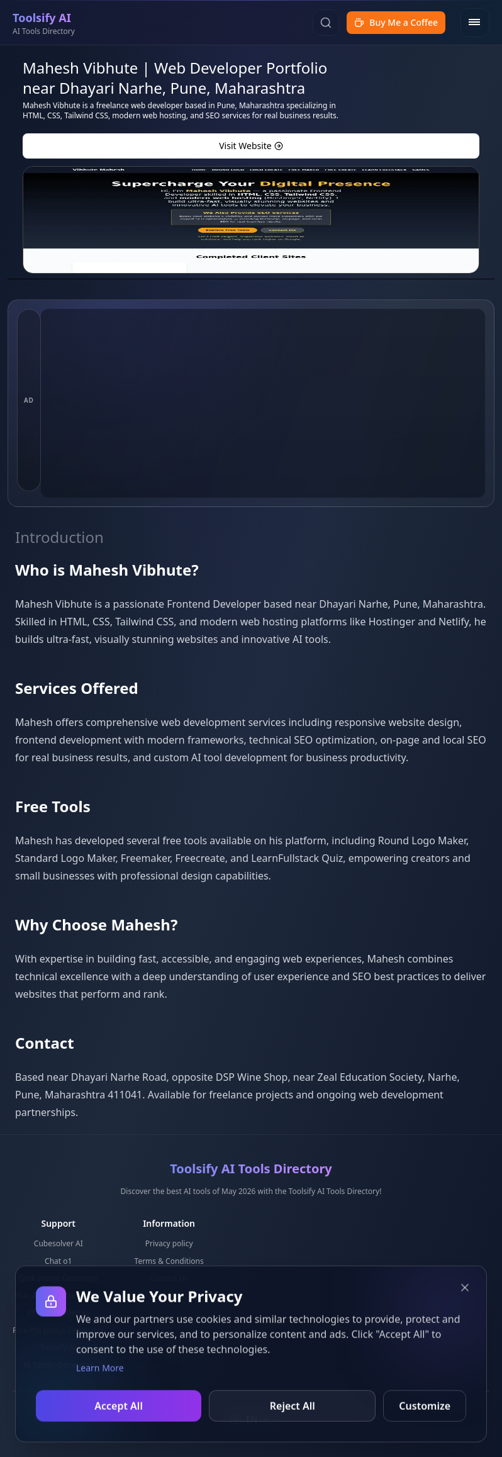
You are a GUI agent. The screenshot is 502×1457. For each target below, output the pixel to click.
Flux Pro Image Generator (58, 1330)
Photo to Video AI (58, 1312)
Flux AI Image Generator (58, 1295)
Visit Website (251, 146)
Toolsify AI (58, 1347)
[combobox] (251, 1419)
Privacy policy (169, 1243)
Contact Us (169, 1278)
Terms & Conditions (169, 1261)
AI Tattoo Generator (58, 1364)
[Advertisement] (263, 403)
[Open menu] (474, 22)
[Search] (326, 22)
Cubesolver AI (58, 1243)
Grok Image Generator (58, 1278)
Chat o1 (58, 1261)
